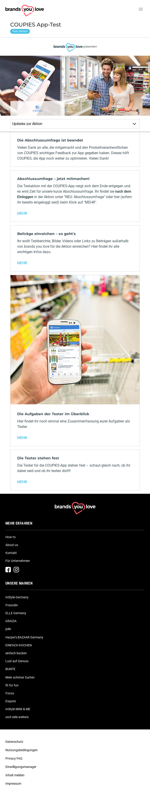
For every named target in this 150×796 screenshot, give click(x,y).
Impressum (13, 783)
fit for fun (12, 685)
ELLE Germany (15, 613)
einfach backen (16, 653)
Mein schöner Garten (20, 677)
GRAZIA (11, 621)
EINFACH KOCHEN (18, 645)
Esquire (10, 701)
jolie (8, 629)
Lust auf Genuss (17, 661)
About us (11, 545)
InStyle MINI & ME (17, 709)
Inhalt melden (14, 775)
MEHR (22, 213)
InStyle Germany (17, 597)
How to (10, 537)
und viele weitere (17, 717)
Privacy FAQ (13, 758)
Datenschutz (14, 741)
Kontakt (11, 553)
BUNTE (10, 669)
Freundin (11, 605)
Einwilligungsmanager (20, 767)
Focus (9, 693)
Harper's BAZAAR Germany (24, 637)
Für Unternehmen (17, 561)
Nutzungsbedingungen (21, 750)
